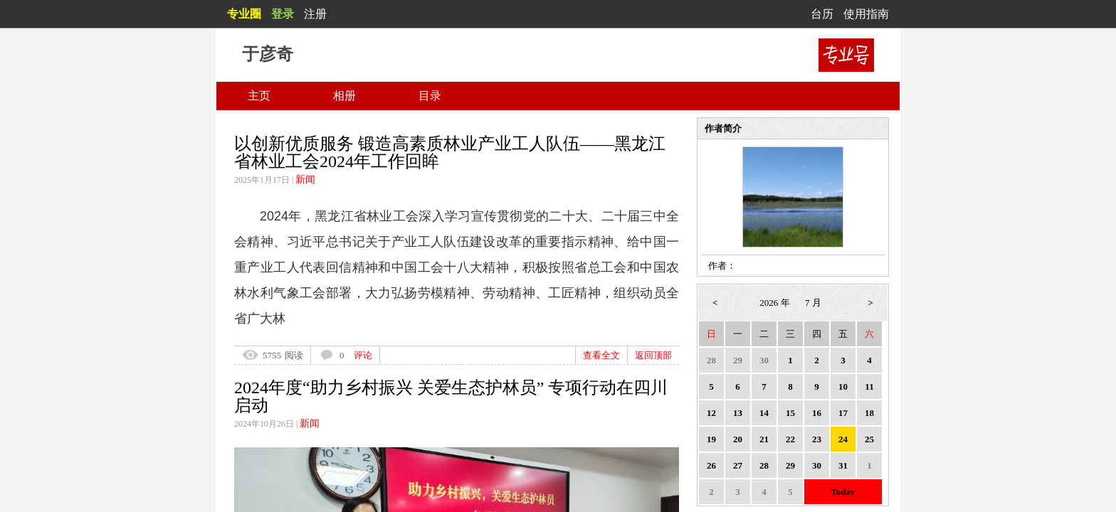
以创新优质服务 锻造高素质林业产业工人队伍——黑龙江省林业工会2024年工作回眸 (449, 152)
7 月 (813, 302)
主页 (259, 96)
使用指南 (866, 14)
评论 (363, 355)
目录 (429, 96)
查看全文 (601, 355)
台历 (822, 14)
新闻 (305, 179)
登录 (282, 14)
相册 (344, 96)
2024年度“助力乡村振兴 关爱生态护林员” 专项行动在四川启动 (451, 396)
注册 (315, 14)
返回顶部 (653, 355)
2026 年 (774, 302)
